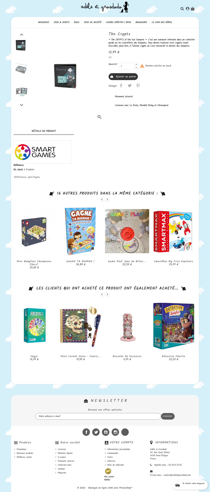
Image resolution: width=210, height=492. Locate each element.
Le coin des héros (162, 22)
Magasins (62, 472)
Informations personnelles (118, 449)
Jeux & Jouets (61, 22)
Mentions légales (65, 453)
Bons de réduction (115, 465)
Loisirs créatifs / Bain (118, 22)
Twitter (96, 432)
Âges (76, 22)
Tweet (129, 85)
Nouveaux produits (25, 453)
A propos (62, 457)
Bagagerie (141, 22)
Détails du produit (44, 131)
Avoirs (110, 457)
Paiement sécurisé (66, 461)
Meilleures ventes (24, 457)
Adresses (111, 461)
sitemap (61, 469)
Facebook (86, 432)
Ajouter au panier (125, 76)
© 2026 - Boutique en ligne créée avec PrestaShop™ (105, 488)
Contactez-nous (65, 465)
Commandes (112, 453)
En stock (18, 169)
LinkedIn (125, 432)
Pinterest (138, 85)
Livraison (62, 449)
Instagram (115, 432)
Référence (18, 165)
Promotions (21, 449)
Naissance (43, 22)
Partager (121, 85)
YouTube (105, 432)
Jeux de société (92, 22)
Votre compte (122, 442)
